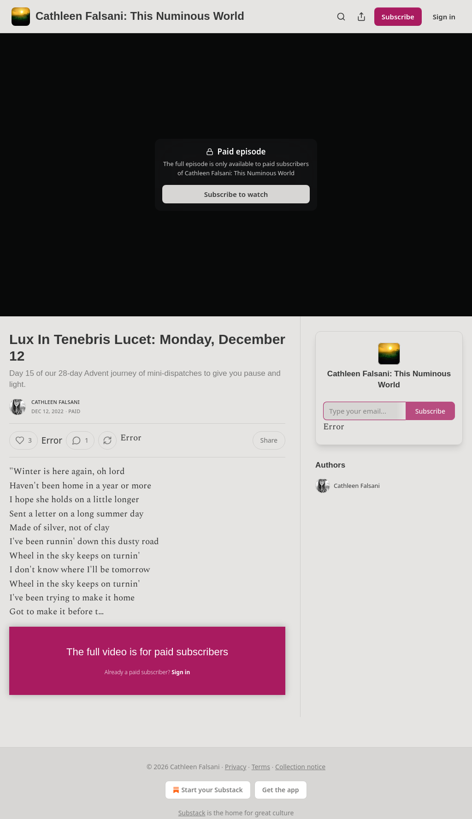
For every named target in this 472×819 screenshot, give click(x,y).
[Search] (341, 16)
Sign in (444, 16)
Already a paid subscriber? (147, 672)
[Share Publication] (361, 16)
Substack (192, 812)
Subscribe (398, 16)
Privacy (236, 766)
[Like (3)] (23, 440)
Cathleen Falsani (55, 401)
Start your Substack (206, 790)
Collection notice (300, 766)
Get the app (280, 789)
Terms (261, 766)
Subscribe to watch (236, 194)
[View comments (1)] (80, 440)
